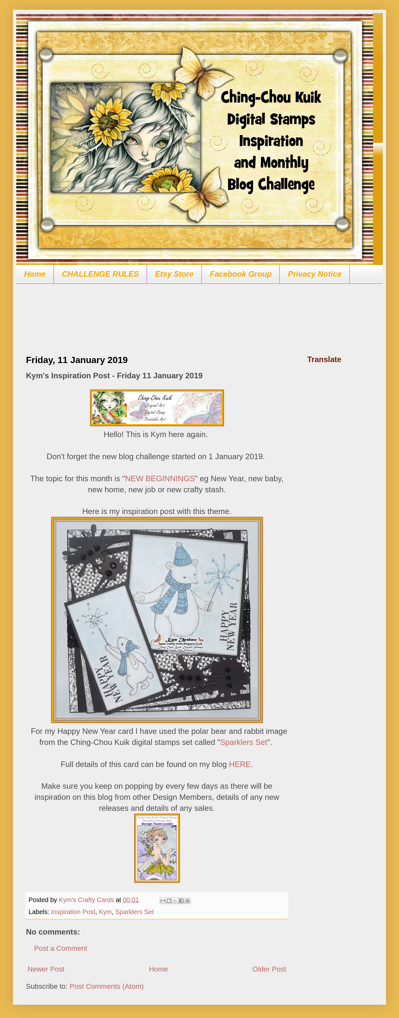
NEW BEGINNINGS (160, 478)
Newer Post (46, 969)
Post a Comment (60, 948)
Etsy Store (174, 274)
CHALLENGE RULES (100, 274)
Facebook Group (241, 274)
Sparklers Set (243, 742)
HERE (240, 764)
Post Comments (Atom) (107, 986)
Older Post (269, 969)
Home (35, 274)
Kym (105, 911)
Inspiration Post (73, 911)
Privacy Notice (314, 274)
